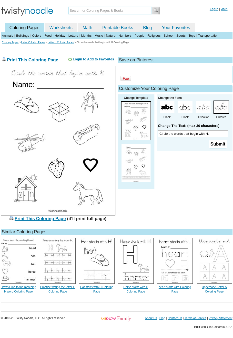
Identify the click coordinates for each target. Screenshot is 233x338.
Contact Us (175, 318)
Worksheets (61, 27)
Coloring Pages (25, 27)
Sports (181, 35)
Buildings (22, 35)
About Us (151, 318)
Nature (110, 35)
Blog (147, 27)
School (168, 35)
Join (224, 9)
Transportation (208, 35)
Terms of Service (195, 318)
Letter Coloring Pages (33, 42)
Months (86, 35)
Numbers (125, 35)
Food (48, 35)
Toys (192, 35)
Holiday (60, 35)
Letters (73, 35)
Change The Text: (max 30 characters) (189, 126)
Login (214, 9)
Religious (153, 35)
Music (99, 35)
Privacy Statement (220, 318)
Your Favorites (176, 27)
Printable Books (117, 27)
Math (87, 27)
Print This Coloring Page (32, 59)
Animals (7, 35)
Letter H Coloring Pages (61, 42)
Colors (36, 35)
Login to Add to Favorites (93, 59)
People (139, 35)
